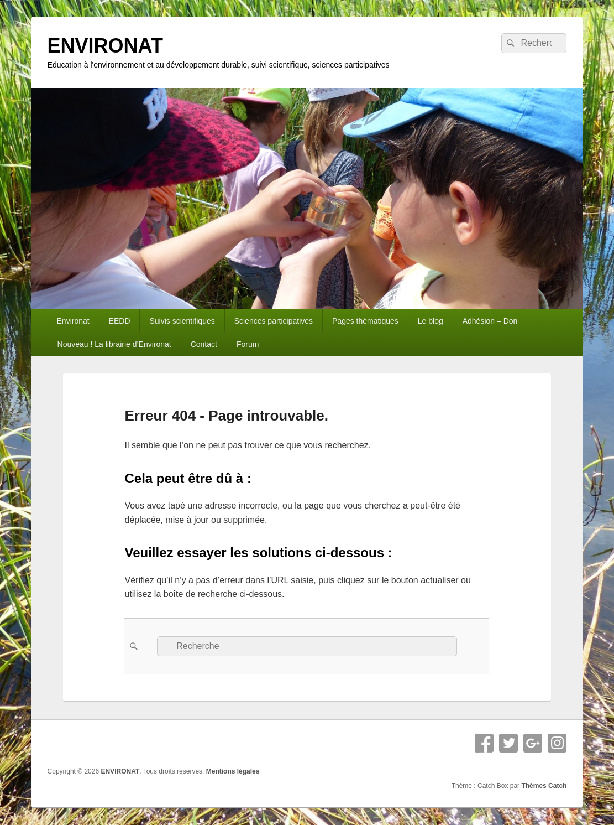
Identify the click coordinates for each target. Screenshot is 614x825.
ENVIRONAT (105, 45)
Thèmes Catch (543, 786)
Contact (204, 344)
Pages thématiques (365, 320)
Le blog (430, 320)
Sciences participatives (273, 320)
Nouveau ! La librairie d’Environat (114, 344)
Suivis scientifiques (181, 320)
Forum (248, 344)
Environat (73, 320)
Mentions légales (233, 771)
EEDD (119, 320)
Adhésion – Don (490, 320)
